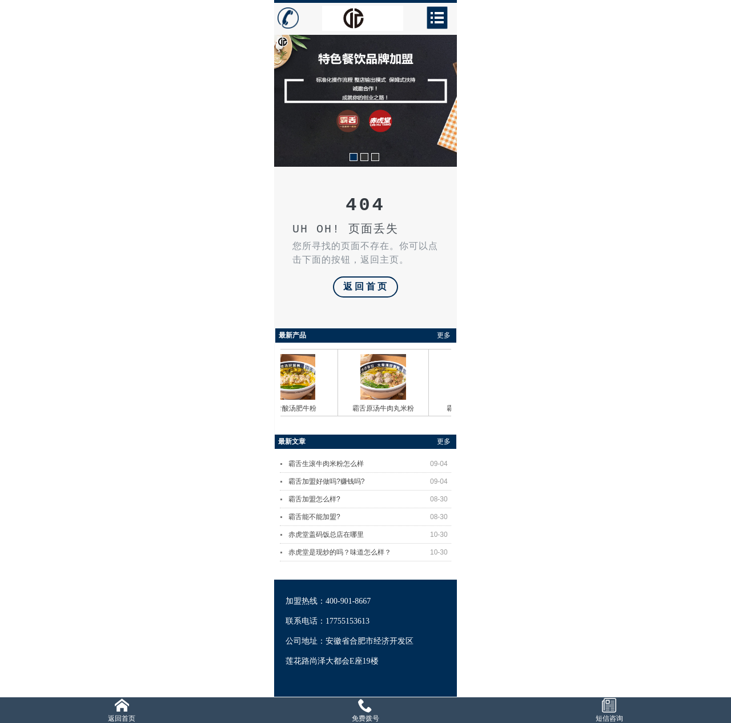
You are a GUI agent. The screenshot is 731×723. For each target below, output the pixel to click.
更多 (444, 335)
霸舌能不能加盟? (369, 516)
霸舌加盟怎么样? (369, 499)
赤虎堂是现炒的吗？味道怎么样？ (369, 552)
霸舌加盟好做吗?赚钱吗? (369, 481)
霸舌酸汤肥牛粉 (296, 408)
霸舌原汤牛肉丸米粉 (387, 408)
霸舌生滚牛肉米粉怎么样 (369, 463)
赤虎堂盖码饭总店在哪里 (369, 534)
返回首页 (366, 287)
